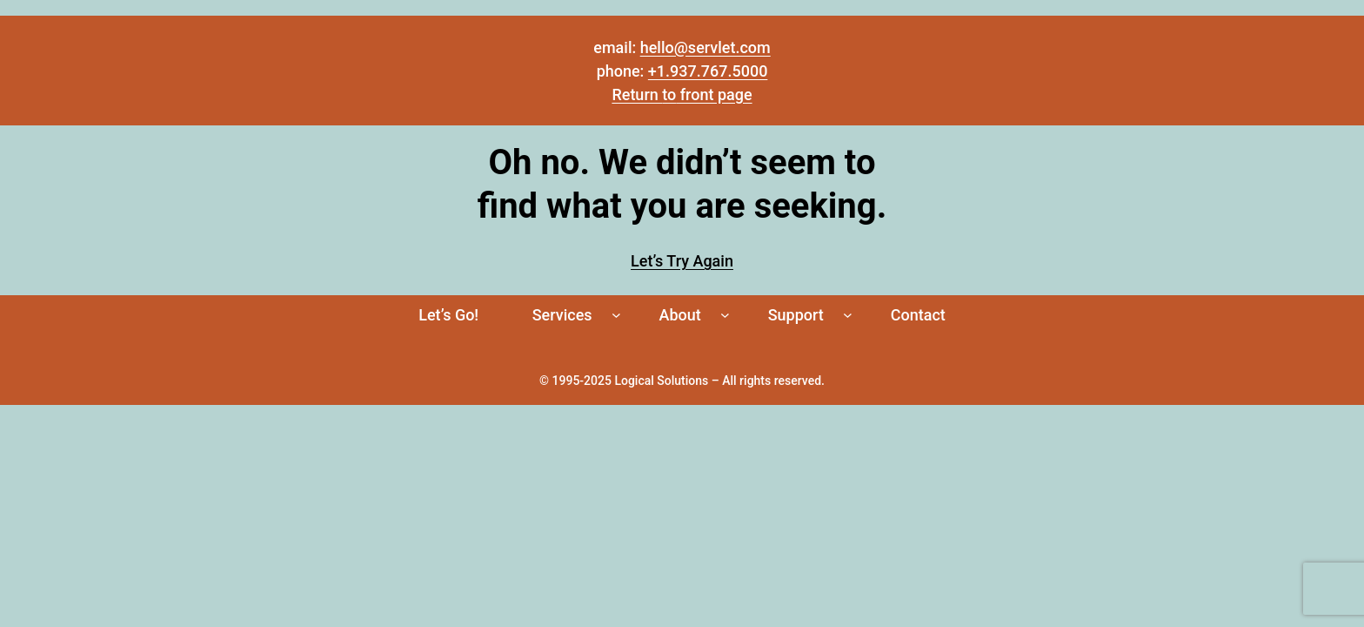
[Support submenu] (847, 315)
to (669, 94)
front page (714, 94)
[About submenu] (725, 315)
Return (637, 94)
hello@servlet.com (705, 47)
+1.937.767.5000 (708, 71)
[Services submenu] (616, 315)
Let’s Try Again (682, 261)
